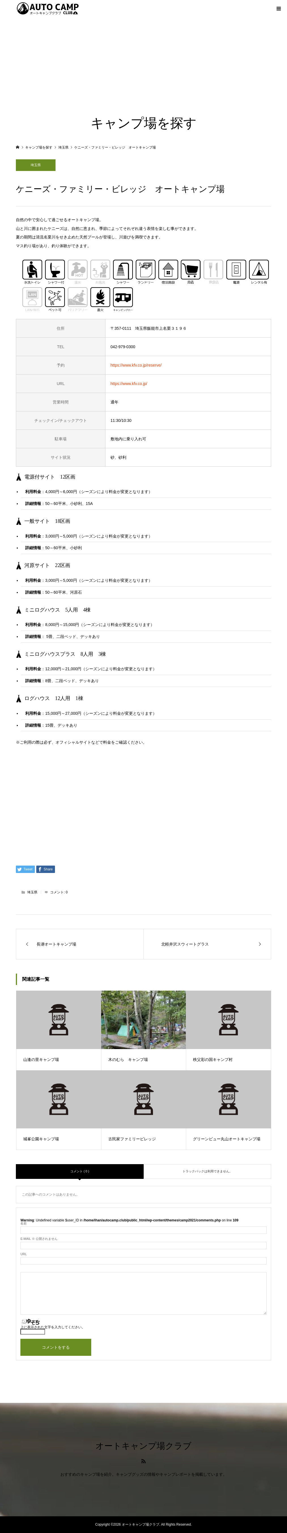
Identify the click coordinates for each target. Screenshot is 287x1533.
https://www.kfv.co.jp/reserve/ (135, 365)
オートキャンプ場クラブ (143, 1445)
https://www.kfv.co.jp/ (128, 383)
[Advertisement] (143, 59)
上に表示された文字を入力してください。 (52, 1327)
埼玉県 (36, 165)
